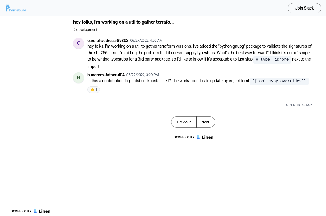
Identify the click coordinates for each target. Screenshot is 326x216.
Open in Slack (299, 104)
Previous (184, 122)
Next (205, 122)
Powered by (30, 211)
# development (85, 29)
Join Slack (304, 8)
